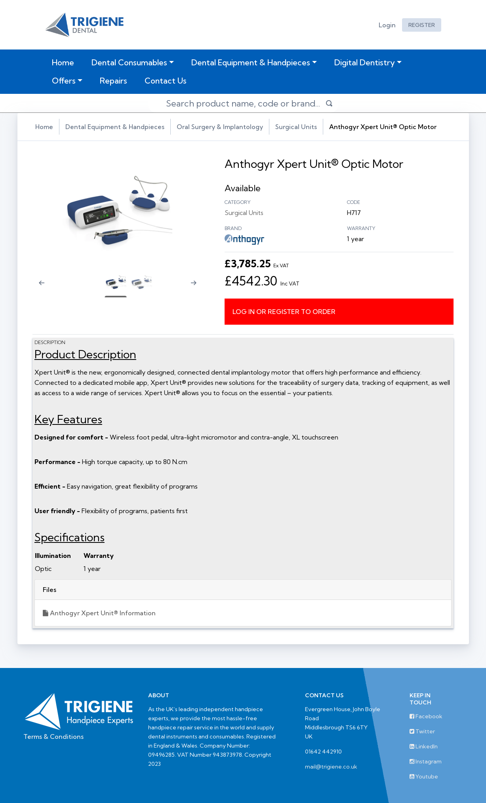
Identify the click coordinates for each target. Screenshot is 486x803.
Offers (64, 81)
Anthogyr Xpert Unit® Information (102, 613)
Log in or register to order (284, 311)
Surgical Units (299, 127)
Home (64, 62)
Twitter (422, 731)
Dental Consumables (129, 62)
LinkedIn (424, 746)
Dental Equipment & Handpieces (250, 62)
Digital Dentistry (364, 62)
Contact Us (166, 81)
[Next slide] (198, 288)
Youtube (424, 776)
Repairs (113, 81)
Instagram (426, 761)
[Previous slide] (39, 288)
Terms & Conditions (53, 736)
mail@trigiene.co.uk (331, 766)
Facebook (426, 716)
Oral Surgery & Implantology (222, 127)
